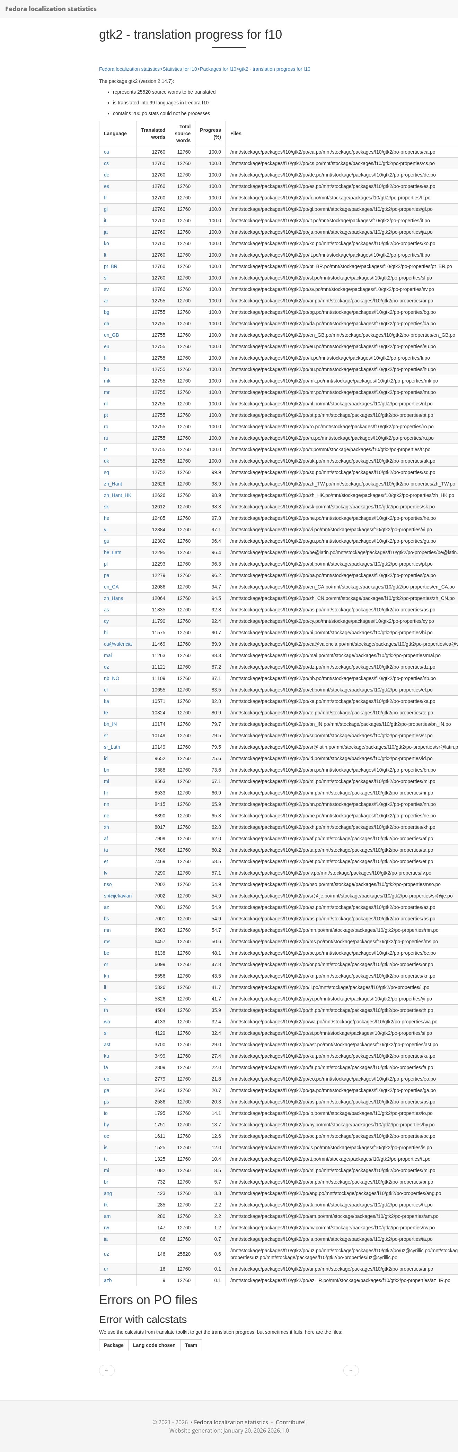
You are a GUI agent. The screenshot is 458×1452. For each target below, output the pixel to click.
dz (106, 667)
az (106, 907)
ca (106, 152)
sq (106, 472)
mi (106, 1170)
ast (107, 1044)
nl (106, 403)
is (105, 1147)
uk (106, 461)
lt (105, 255)
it (105, 220)
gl (106, 209)
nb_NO (111, 678)
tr (105, 449)
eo (106, 1079)
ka (106, 701)
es (106, 186)
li (105, 987)
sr (106, 735)
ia (106, 1239)
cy (106, 621)
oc (106, 1136)
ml (106, 781)
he (106, 518)
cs (106, 163)
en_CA (111, 587)
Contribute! (291, 1422)
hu (106, 369)
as (106, 609)
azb (108, 1280)
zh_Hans (113, 598)
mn (107, 930)
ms (107, 941)
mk (107, 381)
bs (106, 918)
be (106, 953)
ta (106, 850)
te (106, 712)
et (106, 861)
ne (106, 815)
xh (106, 827)
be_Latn (113, 552)
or (106, 964)
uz (106, 1254)
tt (105, 1159)
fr (105, 197)
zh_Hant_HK (117, 495)
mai (108, 655)
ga (106, 1090)
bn (106, 770)
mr (106, 392)
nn (106, 804)
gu (106, 541)
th (106, 1010)
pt (106, 415)
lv (105, 873)
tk (106, 1205)
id (106, 758)
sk (106, 506)
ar (106, 300)
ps (106, 1102)
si (105, 1033)
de (106, 175)
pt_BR (110, 266)
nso (108, 884)
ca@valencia (118, 644)
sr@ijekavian (118, 896)
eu (106, 346)
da (106, 323)
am (107, 1216)
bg (106, 312)
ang (108, 1193)
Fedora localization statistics (51, 9)
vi (105, 529)
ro (106, 426)
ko (106, 243)
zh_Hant (113, 484)
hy (106, 1124)
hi (106, 632)
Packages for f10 (218, 69)
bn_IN (110, 724)
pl (106, 564)
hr (106, 793)
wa (107, 1021)
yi (105, 999)
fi (105, 358)
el (106, 690)
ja (106, 232)
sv (106, 289)
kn (106, 976)
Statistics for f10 (179, 69)
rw (106, 1227)
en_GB (111, 335)
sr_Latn (112, 747)
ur (106, 1269)
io (106, 1113)
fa (106, 1067)
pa (106, 575)
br (106, 1182)
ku (106, 1056)
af (106, 838)
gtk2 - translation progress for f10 (274, 69)
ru (106, 438)
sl (105, 278)
